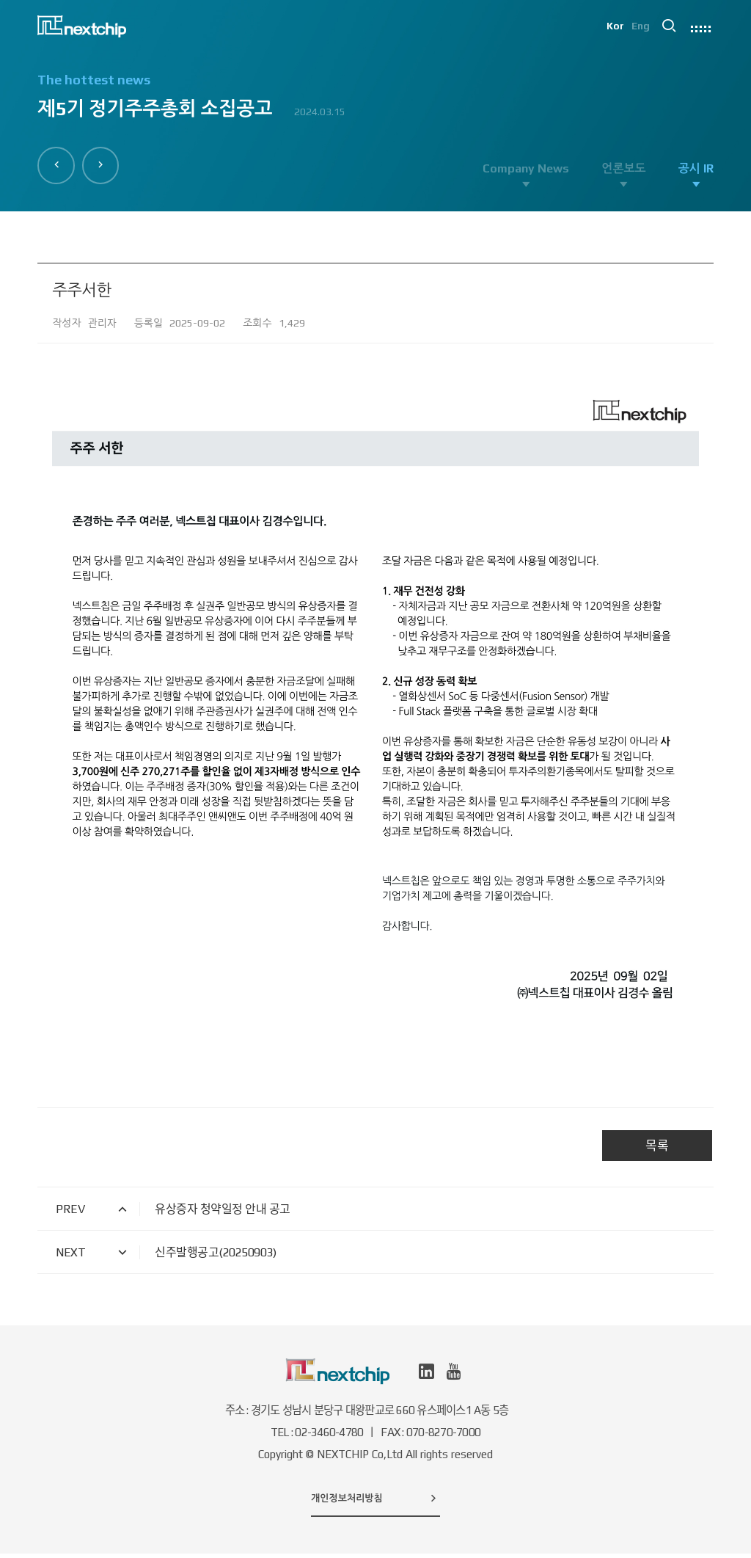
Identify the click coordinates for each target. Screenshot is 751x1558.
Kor (614, 29)
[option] (375, 103)
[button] (58, 163)
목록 (657, 1150)
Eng (640, 29)
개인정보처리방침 (375, 1502)
